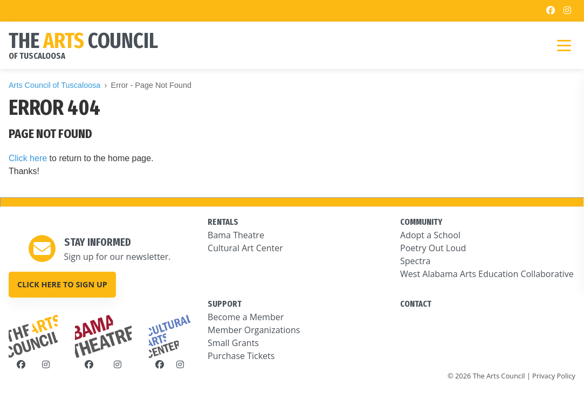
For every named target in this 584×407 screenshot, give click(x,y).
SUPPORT (225, 304)
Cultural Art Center (245, 248)
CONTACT (415, 304)
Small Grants (233, 343)
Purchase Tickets (241, 356)
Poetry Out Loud (433, 248)
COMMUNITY (421, 222)
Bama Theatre (236, 235)
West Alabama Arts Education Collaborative (487, 274)
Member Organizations (254, 330)
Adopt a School (430, 235)
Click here (28, 158)
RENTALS (223, 222)
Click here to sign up (62, 284)
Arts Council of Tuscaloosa (54, 85)
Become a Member (246, 317)
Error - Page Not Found (151, 85)
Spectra (415, 261)
